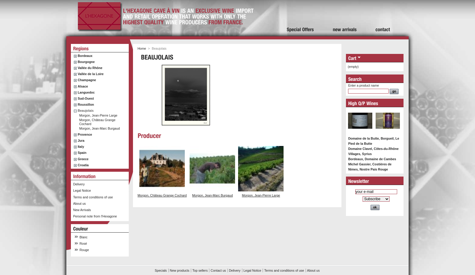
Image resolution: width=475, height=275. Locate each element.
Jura (81, 140)
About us (79, 203)
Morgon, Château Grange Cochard (162, 195)
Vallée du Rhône (90, 68)
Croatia (83, 165)
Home (142, 48)
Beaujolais (86, 110)
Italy (81, 146)
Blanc (84, 237)
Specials (161, 270)
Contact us (218, 270)
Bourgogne (86, 62)
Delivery (79, 184)
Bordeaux (85, 56)
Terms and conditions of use (93, 197)
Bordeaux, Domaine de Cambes (372, 159)
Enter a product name (363, 85)
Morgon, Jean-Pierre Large (98, 115)
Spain (82, 152)
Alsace (83, 86)
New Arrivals (82, 210)
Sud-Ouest (86, 98)
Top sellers (200, 270)
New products (179, 270)
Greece (83, 159)
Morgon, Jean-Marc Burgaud (99, 128)
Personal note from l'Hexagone (95, 216)
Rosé (83, 243)
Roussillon (86, 104)
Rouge (84, 250)
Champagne (87, 80)
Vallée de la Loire (91, 74)
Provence (85, 134)
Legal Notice (82, 190)
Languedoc (86, 92)
